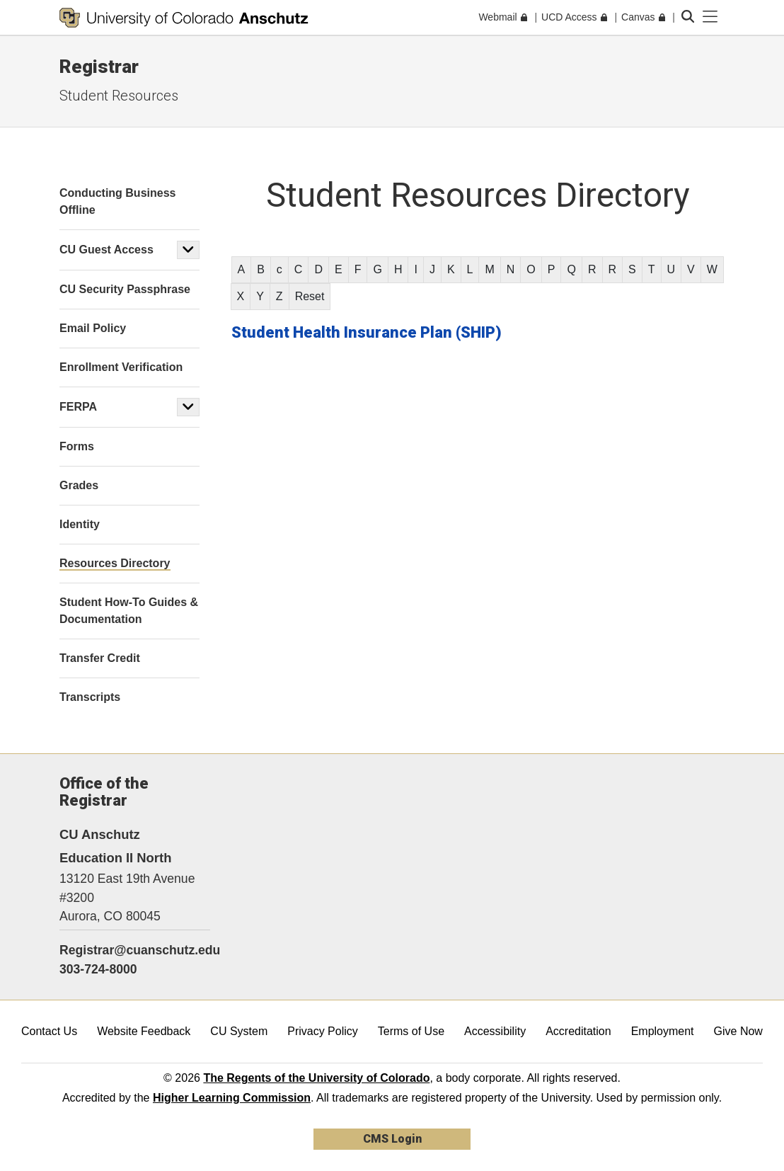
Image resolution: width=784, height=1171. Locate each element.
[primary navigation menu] (710, 17)
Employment (662, 1031)
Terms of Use (411, 1031)
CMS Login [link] (392, 1139)
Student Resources (118, 95)
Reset (310, 296)
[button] (188, 250)
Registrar (99, 66)
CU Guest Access (106, 250)
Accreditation (578, 1031)
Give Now (738, 1031)
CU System (238, 1031)
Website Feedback (143, 1031)
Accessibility (495, 1031)
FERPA (78, 407)
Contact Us (49, 1031)
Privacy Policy (322, 1031)
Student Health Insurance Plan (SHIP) (366, 332)
